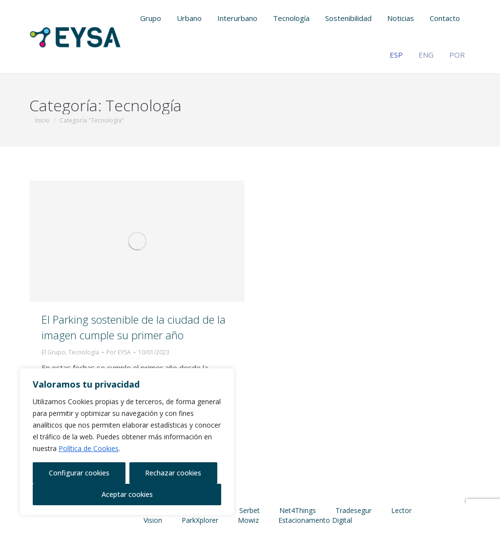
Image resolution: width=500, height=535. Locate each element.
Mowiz (248, 520)
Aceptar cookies (127, 494)
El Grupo (53, 352)
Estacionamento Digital (315, 520)
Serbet (249, 510)
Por (118, 352)
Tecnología (83, 352)
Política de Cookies (89, 448)
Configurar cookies (79, 472)
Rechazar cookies (173, 472)
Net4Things (297, 510)
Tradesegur (353, 510)
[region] (127, 441)
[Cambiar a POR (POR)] (460, 55)
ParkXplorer (200, 520)
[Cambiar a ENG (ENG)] (428, 55)
